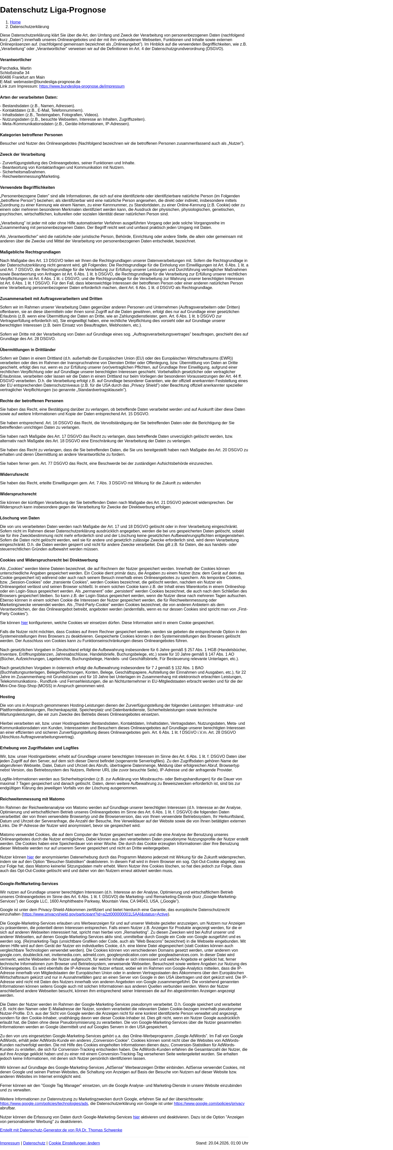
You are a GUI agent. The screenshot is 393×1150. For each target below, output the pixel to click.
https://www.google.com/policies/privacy (209, 1103)
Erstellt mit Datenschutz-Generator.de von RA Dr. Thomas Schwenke (61, 1130)
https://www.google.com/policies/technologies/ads (44, 1103)
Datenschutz (34, 1143)
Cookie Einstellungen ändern (74, 1143)
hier (24, 623)
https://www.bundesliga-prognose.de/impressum (82, 86)
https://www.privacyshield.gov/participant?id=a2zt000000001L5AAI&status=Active (95, 914)
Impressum (10, 1143)
